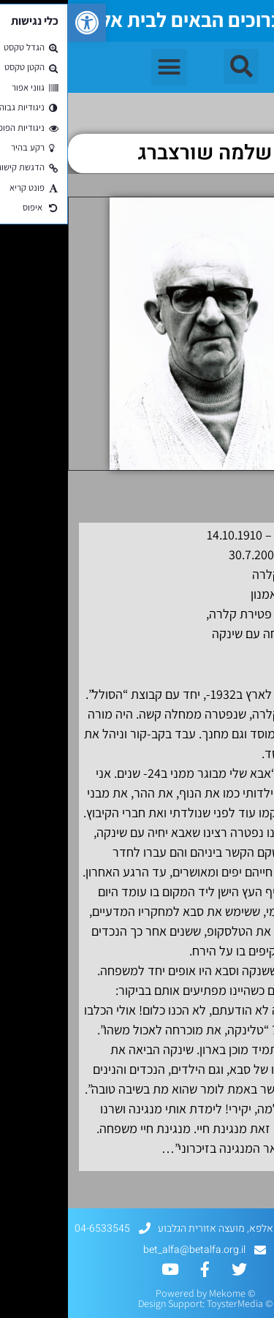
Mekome (159, 1293)
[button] (19, 23)
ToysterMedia (167, 1303)
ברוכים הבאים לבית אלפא (111, 19)
